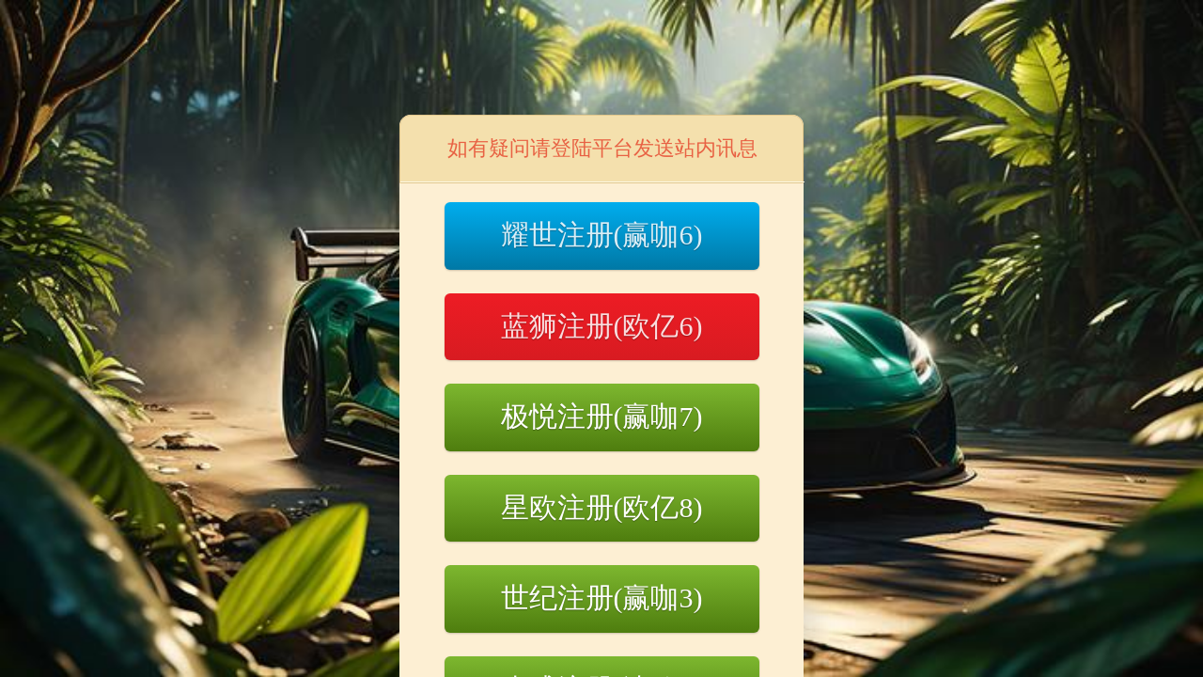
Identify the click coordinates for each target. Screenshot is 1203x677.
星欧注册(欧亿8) (602, 507)
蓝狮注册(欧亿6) (602, 325)
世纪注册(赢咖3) (602, 597)
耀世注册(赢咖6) (602, 234)
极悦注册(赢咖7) (602, 416)
